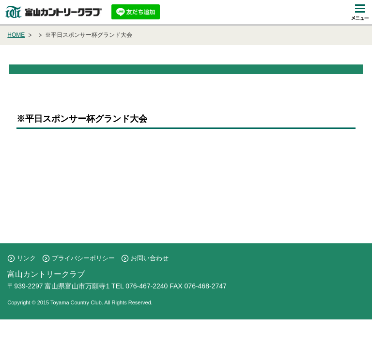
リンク (26, 258)
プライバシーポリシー (83, 258)
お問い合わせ (150, 258)
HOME (16, 35)
